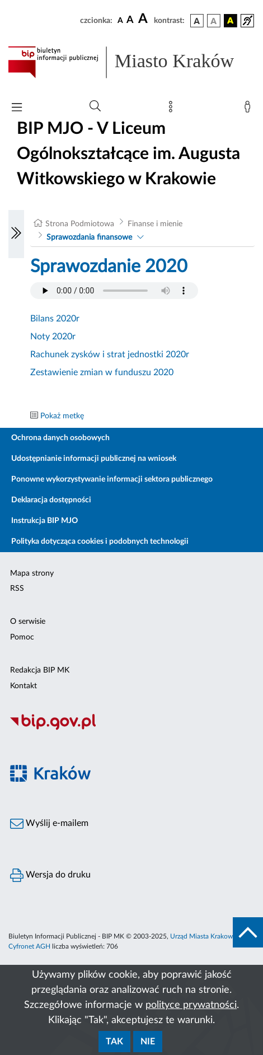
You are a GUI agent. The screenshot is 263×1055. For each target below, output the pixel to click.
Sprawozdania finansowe (89, 237)
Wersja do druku (50, 875)
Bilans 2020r (54, 318)
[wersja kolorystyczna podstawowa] (197, 20)
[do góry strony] (248, 932)
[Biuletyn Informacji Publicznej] (131, 728)
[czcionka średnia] (130, 20)
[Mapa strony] (172, 109)
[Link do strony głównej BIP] (131, 62)
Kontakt (23, 686)
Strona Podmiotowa (79, 224)
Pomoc (22, 637)
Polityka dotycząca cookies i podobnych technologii (100, 541)
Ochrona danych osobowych (60, 438)
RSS (17, 588)
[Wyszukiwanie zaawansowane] (95, 106)
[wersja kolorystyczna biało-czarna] (213, 20)
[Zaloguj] (250, 109)
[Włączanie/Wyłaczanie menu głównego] (16, 108)
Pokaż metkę (62, 416)
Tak (114, 1041)
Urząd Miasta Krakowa (203, 936)
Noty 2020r (53, 336)
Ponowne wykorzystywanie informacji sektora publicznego (112, 479)
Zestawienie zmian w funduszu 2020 (101, 372)
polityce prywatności (191, 1005)
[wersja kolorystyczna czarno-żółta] (230, 20)
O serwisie (27, 621)
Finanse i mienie (155, 224)
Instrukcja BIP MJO (44, 521)
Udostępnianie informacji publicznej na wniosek (93, 459)
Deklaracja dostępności (51, 500)
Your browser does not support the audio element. (114, 290)
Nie (147, 1041)
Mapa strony (32, 573)
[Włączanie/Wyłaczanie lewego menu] (16, 234)
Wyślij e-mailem (49, 823)
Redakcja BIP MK (39, 670)
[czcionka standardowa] (120, 20)
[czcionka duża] (144, 19)
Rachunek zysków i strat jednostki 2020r (109, 354)
